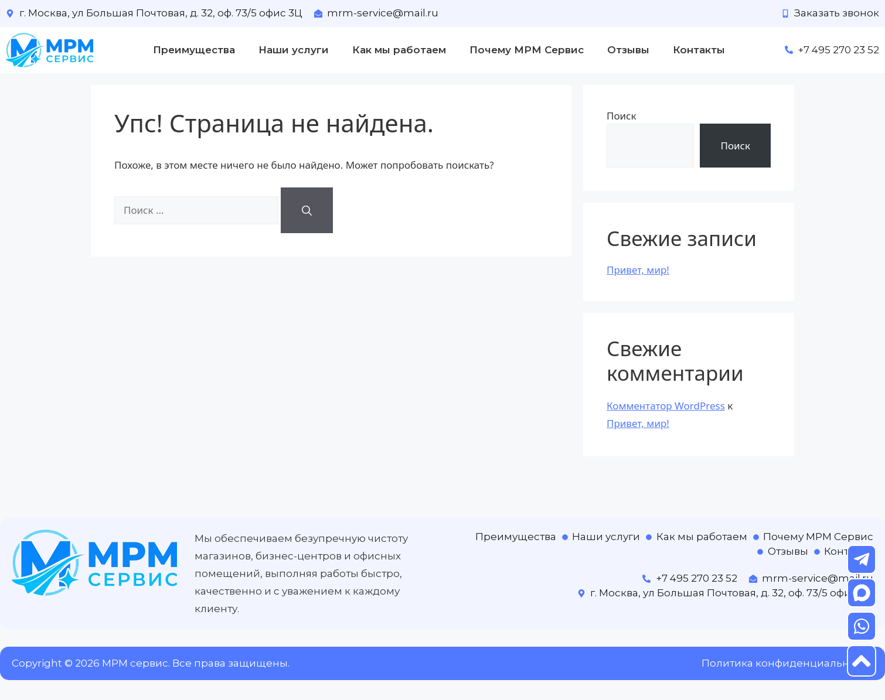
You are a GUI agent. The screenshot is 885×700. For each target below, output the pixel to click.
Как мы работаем (399, 50)
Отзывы (628, 50)
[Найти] (307, 210)
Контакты (699, 50)
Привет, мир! (638, 269)
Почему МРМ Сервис (526, 50)
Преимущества (194, 50)
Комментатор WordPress (666, 405)
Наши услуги (293, 50)
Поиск (621, 115)
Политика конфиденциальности (787, 663)
